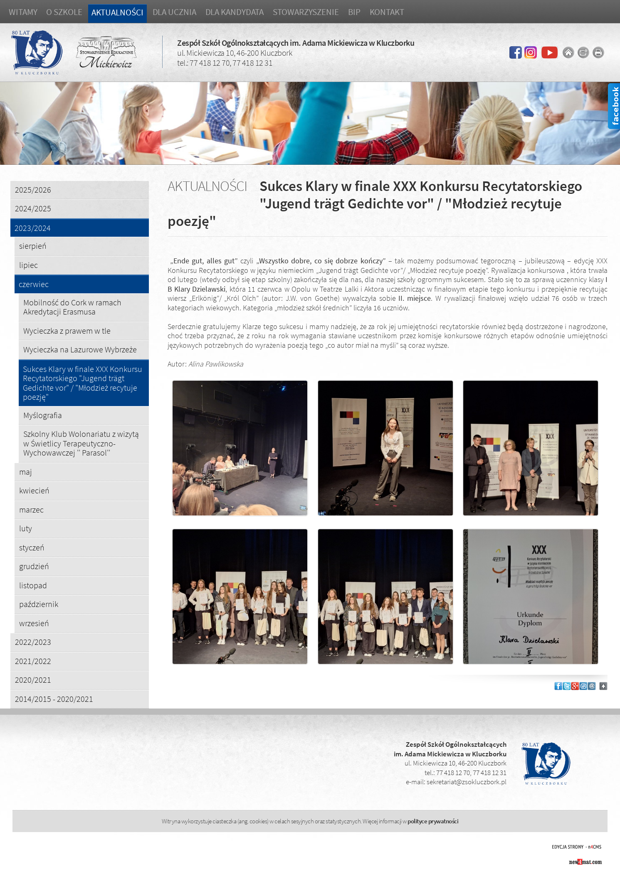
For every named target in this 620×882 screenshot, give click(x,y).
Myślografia (42, 415)
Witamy (23, 11)
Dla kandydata (234, 11)
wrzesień (34, 623)
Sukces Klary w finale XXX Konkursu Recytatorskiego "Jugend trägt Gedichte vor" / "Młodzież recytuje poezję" (82, 383)
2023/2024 (33, 228)
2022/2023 (33, 642)
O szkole (64, 11)
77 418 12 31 (252, 62)
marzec (31, 509)
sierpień (33, 245)
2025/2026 (33, 189)
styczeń (31, 547)
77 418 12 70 (210, 62)
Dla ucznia (174, 11)
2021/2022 (33, 661)
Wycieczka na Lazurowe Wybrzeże (80, 349)
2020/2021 (33, 679)
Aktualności (117, 12)
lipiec (28, 265)
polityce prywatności (433, 821)
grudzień (34, 566)
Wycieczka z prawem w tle (67, 330)
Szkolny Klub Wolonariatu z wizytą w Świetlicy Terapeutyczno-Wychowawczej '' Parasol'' (81, 443)
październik (38, 604)
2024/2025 (33, 208)
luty (25, 528)
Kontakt (387, 11)
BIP (354, 11)
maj (25, 471)
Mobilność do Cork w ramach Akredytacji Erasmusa (72, 307)
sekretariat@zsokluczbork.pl (466, 781)
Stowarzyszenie (306, 11)
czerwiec (34, 284)
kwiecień (34, 490)
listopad (33, 585)
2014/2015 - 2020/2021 (54, 699)
